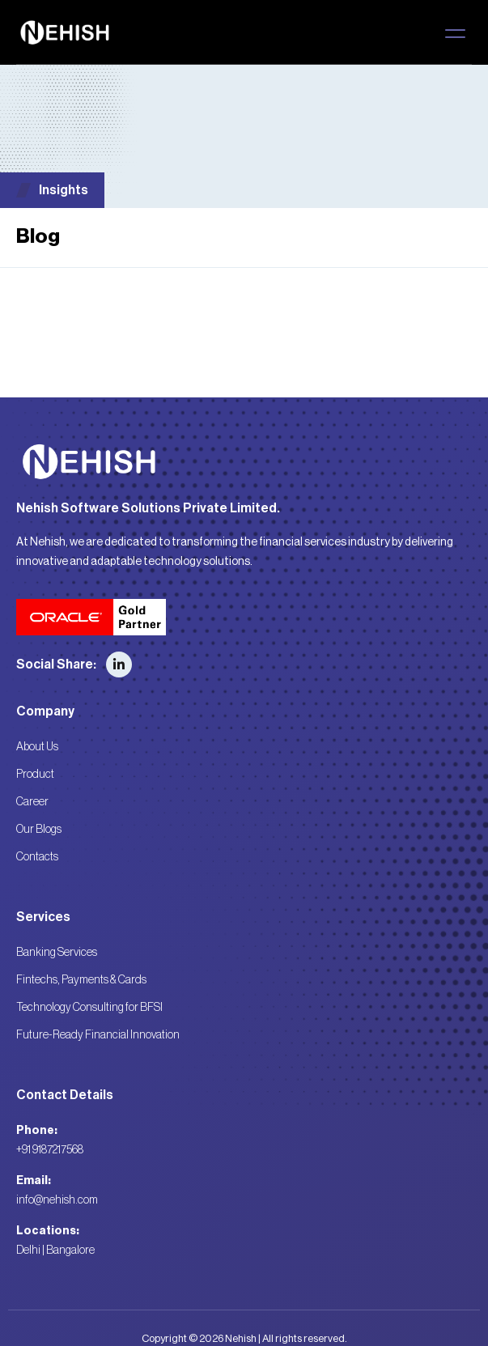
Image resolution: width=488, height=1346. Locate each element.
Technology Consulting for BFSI (89, 1007)
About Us (37, 747)
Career (32, 802)
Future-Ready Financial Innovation (98, 1035)
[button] (455, 33)
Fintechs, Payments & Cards (81, 980)
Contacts (37, 857)
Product (35, 774)
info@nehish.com (57, 1200)
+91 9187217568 (49, 1150)
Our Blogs (39, 829)
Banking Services (56, 952)
